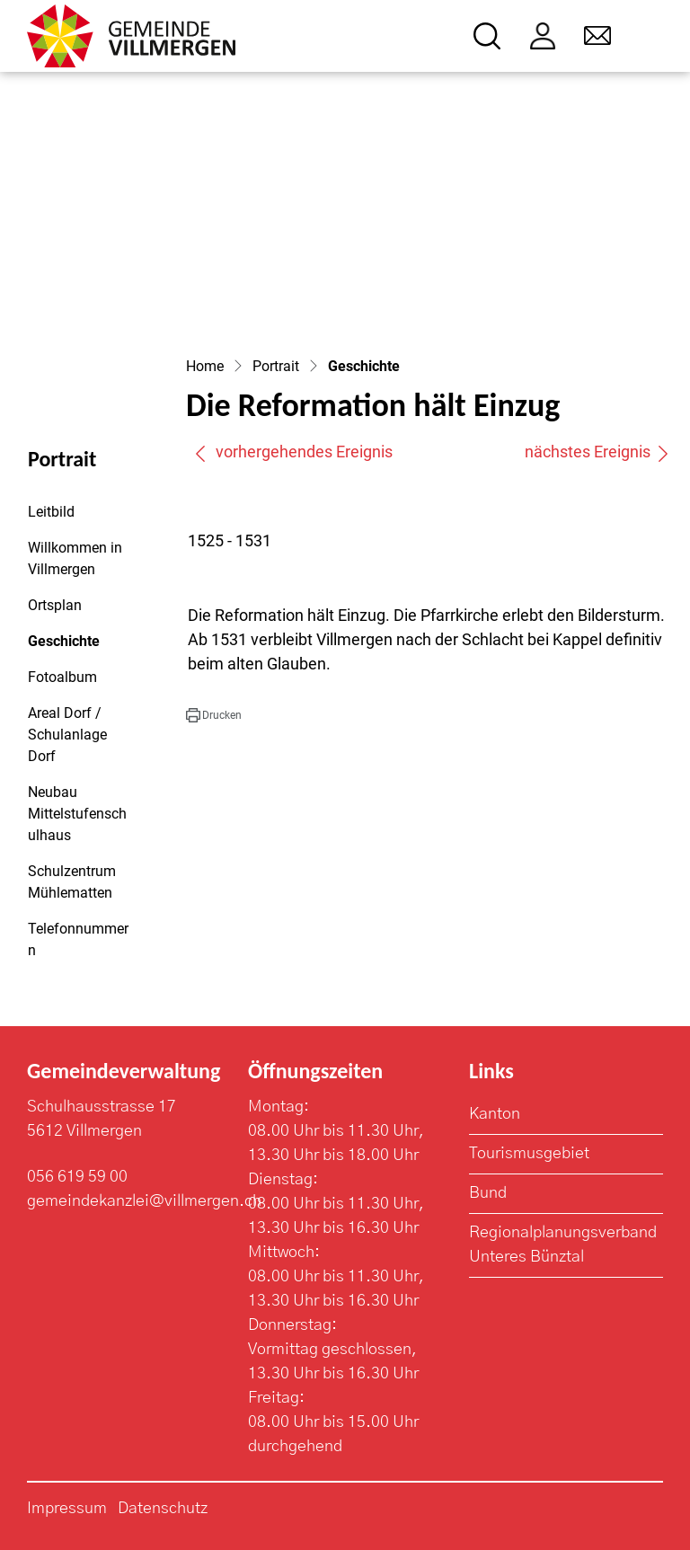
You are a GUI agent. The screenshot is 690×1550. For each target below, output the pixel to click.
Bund (488, 1193)
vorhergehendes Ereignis (293, 451)
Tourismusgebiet (529, 1154)
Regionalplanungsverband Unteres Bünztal (563, 1245)
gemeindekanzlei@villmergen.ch (144, 1201)
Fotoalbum (62, 677)
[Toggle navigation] (651, 36)
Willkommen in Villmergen (75, 558)
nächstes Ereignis (598, 451)
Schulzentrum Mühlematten (72, 882)
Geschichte (77, 646)
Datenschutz (163, 1509)
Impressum (67, 1509)
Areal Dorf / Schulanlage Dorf (67, 734)
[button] (214, 715)
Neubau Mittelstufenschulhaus (77, 814)
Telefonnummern (78, 939)
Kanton (494, 1114)
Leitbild (51, 511)
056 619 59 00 (77, 1177)
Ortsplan (55, 605)
